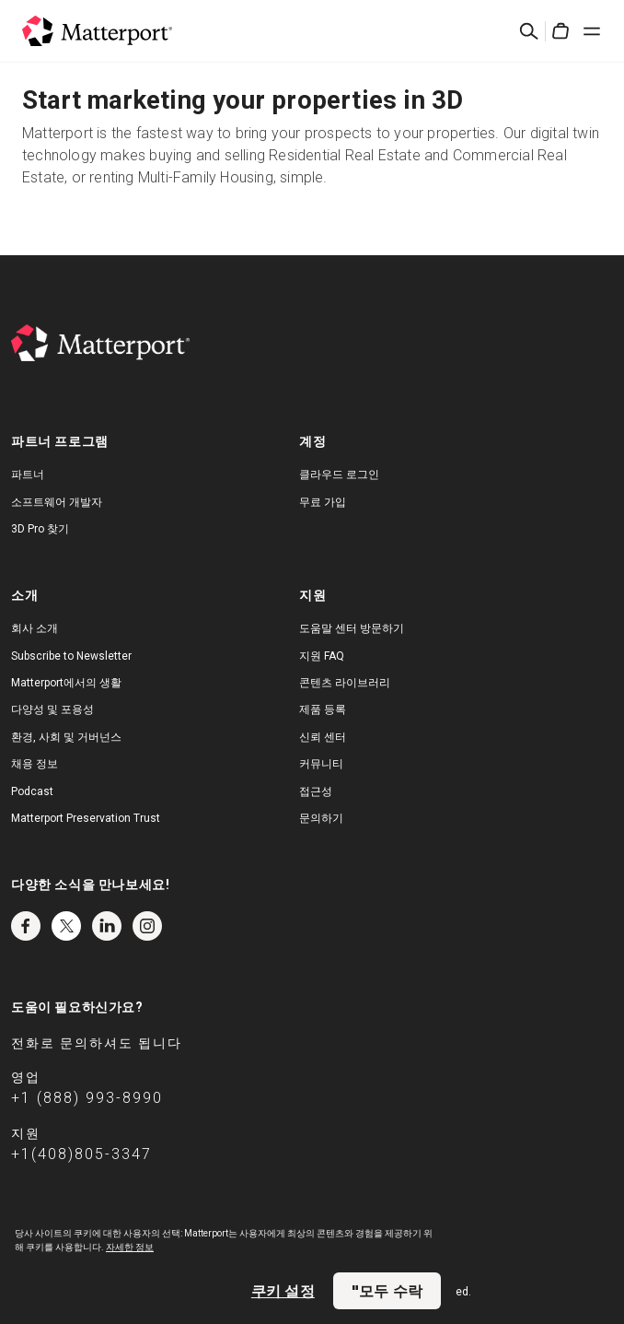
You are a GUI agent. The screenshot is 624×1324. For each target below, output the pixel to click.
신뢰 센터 (322, 737)
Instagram (147, 926)
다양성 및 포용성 (52, 709)
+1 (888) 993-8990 (87, 1098)
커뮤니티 (321, 763)
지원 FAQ (321, 656)
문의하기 (321, 818)
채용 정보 (34, 763)
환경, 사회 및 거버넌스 (66, 737)
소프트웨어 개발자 (56, 502)
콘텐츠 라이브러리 (344, 682)
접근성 (315, 791)
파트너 (27, 474)
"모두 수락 (387, 1291)
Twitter (66, 926)
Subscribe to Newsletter (71, 656)
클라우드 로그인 (339, 474)
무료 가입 (322, 502)
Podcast (32, 791)
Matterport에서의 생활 (66, 682)
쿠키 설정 (283, 1291)
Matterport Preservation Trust (85, 818)
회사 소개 (34, 628)
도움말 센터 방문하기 (351, 628)
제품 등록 (322, 709)
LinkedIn (106, 926)
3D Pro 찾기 (40, 528)
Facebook (25, 926)
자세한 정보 (130, 1247)
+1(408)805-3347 (81, 1154)
